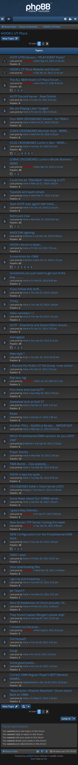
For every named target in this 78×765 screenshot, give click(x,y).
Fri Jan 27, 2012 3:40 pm (48, 514)
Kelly (25, 357)
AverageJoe (17, 337)
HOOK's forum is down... (26, 245)
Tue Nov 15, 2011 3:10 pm (44, 582)
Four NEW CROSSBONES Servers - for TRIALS (39, 119)
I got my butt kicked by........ (28, 579)
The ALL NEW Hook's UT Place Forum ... (36, 80)
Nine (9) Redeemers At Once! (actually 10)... (38, 603)
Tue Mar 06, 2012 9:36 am (44, 478)
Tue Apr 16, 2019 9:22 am (44, 146)
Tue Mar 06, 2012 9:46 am (44, 467)
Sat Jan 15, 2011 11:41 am (49, 72)
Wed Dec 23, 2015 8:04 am (45, 219)
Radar (14, 413)
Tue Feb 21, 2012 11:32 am (47, 490)
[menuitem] (8, 19)
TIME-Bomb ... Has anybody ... (29, 464)
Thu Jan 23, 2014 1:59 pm (44, 292)
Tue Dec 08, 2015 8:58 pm (48, 236)
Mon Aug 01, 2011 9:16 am (49, 630)
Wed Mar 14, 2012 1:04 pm (45, 455)
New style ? (17, 354)
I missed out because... (25, 627)
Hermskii (28, 61)
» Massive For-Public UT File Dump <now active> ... (43, 366)
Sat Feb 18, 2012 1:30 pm (44, 502)
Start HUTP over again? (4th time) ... (33, 204)
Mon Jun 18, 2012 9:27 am (49, 381)
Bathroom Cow (20, 216)
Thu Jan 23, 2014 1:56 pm (44, 304)
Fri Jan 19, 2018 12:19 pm (44, 207)
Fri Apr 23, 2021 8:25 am (43, 100)
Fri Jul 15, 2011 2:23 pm (43, 654)
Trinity (14, 301)
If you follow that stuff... (25, 289)
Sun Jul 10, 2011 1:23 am (44, 666)
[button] (47, 44)
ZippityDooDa (30, 682)
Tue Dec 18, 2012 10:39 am (44, 357)
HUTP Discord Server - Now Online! (33, 96)
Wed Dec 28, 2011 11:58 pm (50, 570)
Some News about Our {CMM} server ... (36, 498)
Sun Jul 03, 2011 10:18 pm (53, 682)
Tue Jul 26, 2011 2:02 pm (44, 642)
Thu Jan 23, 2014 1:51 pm (44, 316)
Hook (25, 100)
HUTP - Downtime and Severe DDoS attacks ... (40, 325)
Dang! (13, 651)
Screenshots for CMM (24, 256)
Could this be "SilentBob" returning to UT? (37, 180)
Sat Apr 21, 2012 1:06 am (44, 417)
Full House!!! (18, 639)
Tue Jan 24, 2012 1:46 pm (44, 542)
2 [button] (43, 43)
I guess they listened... (24, 510)
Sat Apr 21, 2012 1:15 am (44, 405)
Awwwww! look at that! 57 (27, 402)
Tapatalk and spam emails (27, 192)
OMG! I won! (18, 555)
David (26, 558)
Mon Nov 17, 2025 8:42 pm (49, 83)
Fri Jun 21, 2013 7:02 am (44, 328)
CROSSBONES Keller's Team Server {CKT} (37, 486)
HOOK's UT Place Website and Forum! (35, 69)
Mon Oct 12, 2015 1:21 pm (48, 260)
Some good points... (23, 663)
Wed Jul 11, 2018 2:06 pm (44, 183)
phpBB (29, 756)
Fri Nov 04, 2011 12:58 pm (44, 606)
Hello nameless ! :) (22, 313)
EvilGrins (27, 236)
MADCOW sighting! (22, 233)
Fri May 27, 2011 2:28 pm (44, 698)
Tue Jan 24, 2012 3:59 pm (48, 525)
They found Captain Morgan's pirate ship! (37, 615)
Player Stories (19, 452)
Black (33, 759)
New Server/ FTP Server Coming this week (37, 522)
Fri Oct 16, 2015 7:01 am (44, 248)
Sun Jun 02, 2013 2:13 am (44, 340)
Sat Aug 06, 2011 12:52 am (45, 618)
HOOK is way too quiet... (26, 474)
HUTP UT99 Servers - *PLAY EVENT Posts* (37, 57)
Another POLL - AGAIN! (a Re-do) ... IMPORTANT (41, 426)
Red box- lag (18, 378)
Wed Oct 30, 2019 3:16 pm (45, 134)
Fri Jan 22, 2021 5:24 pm (44, 112)
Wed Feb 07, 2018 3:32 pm (45, 195)
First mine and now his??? (26, 390)
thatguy (27, 490)
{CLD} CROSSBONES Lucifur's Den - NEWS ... (39, 143)
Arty (45, 759)
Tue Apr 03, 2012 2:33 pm (48, 443)
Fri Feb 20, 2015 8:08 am (44, 280)
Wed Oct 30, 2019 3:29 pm (45, 122)
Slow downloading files (25, 567)
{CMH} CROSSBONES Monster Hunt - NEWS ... (40, 131)
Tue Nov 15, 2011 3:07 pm (44, 594)
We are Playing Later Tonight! (29, 108)
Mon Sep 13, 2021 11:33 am (49, 61)
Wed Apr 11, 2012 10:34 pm (45, 429)
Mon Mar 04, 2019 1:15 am (49, 167)
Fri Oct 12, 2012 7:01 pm (44, 369)
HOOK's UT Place (14, 33)
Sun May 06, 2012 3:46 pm (45, 393)
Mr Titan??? (17, 591)
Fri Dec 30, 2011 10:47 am (45, 558)
